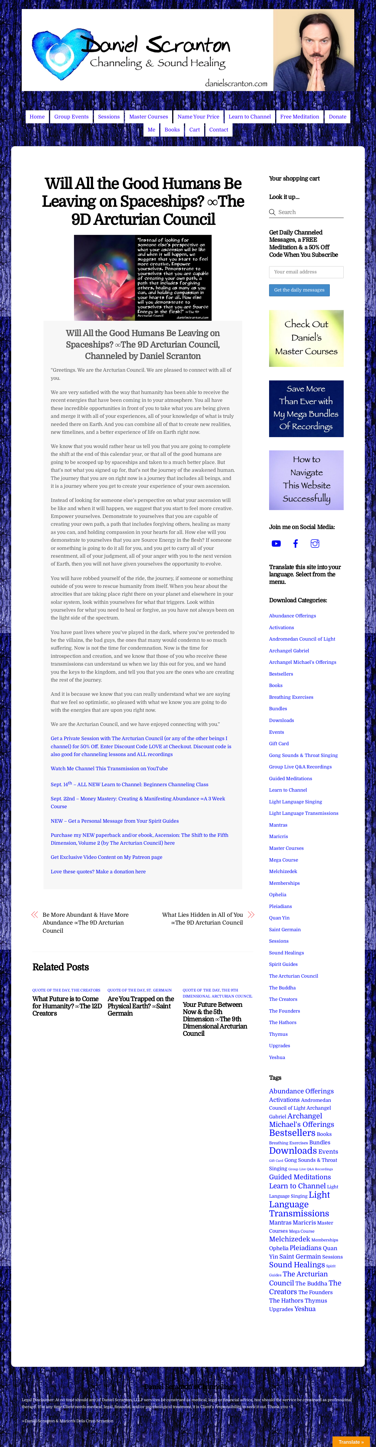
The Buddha (282, 988)
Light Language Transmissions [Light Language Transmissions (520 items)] (299, 1204)
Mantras (278, 825)
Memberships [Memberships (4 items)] (324, 1240)
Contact (218, 130)
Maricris (278, 836)
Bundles (278, 708)
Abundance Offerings (292, 616)
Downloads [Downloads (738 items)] (293, 1151)
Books (172, 130)
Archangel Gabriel (289, 651)
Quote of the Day (50, 990)
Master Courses (148, 117)
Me (151, 130)
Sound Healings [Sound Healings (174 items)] (297, 1265)
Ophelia (277, 894)
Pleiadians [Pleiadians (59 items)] (306, 1248)
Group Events (71, 117)
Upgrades (279, 1045)
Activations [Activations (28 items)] (284, 1100)
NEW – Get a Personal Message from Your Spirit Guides (115, 821)
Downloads (281, 720)
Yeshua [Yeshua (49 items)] (305, 1309)
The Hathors (283, 1022)
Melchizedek (283, 871)
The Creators (85, 990)
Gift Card (279, 743)
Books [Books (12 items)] (324, 1134)
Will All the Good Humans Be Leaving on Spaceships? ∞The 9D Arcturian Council (143, 202)
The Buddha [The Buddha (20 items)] (311, 1284)
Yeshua (277, 1057)
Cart (194, 130)
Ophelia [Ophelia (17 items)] (278, 1248)
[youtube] (277, 543)
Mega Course (283, 860)
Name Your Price (198, 117)
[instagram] (316, 543)
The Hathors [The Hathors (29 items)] (286, 1300)
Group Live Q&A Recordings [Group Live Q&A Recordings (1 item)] (310, 1169)
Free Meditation (299, 117)
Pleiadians (280, 906)
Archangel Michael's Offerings (302, 662)
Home (37, 117)
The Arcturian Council (293, 976)
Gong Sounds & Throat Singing (303, 755)
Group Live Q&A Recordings (300, 767)
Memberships (284, 883)
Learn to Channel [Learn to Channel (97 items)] (297, 1186)
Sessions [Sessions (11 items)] (332, 1257)
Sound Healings (286, 953)
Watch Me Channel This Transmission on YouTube (109, 768)
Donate (337, 117)
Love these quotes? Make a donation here (98, 872)
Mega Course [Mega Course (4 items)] (301, 1231)
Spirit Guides (283, 964)
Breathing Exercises (291, 697)
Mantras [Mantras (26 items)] (280, 1222)
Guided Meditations (290, 778)
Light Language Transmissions (304, 813)
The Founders (284, 1011)
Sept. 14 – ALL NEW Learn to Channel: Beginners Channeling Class (129, 784)
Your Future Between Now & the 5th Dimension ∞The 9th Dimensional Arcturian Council (215, 1019)
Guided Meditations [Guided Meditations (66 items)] (300, 1177)
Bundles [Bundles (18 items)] (319, 1143)
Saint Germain (285, 929)
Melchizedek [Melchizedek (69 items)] (289, 1239)
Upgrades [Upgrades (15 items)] (281, 1309)
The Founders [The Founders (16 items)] (315, 1292)
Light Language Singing (295, 802)
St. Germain (159, 990)
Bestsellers (281, 674)
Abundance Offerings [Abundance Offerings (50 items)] (301, 1091)
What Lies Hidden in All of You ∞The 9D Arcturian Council (202, 919)
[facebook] (296, 543)
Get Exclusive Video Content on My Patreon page (106, 857)
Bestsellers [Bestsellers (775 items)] (292, 1133)
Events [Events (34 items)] (328, 1151)
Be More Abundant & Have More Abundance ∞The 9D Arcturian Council (86, 923)
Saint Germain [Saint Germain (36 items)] (300, 1256)
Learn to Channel (250, 117)
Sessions (109, 117)
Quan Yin (279, 918)
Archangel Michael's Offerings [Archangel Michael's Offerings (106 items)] (301, 1120)
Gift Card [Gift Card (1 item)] (276, 1161)
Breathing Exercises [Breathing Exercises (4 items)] (288, 1143)
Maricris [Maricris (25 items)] (304, 1222)
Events (276, 732)
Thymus (278, 1034)
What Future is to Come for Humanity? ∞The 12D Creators (67, 1006)
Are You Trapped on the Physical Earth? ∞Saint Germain (141, 1006)
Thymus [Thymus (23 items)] (316, 1300)
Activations (281, 627)
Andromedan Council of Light (302, 639)
